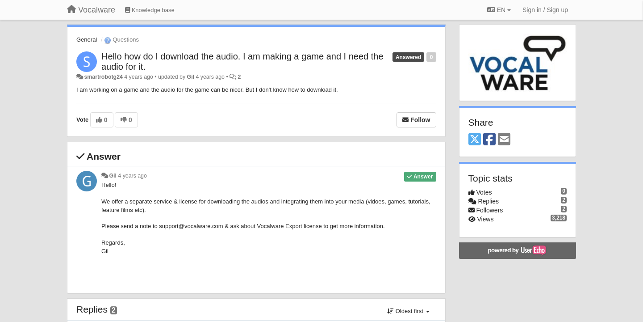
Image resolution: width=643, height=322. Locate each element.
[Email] (504, 140)
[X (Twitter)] (474, 140)
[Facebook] (489, 140)
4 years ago (132, 176)
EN (499, 9)
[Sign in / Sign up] (545, 9)
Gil (190, 77)
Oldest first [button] (408, 311)
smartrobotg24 (103, 77)
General (86, 39)
